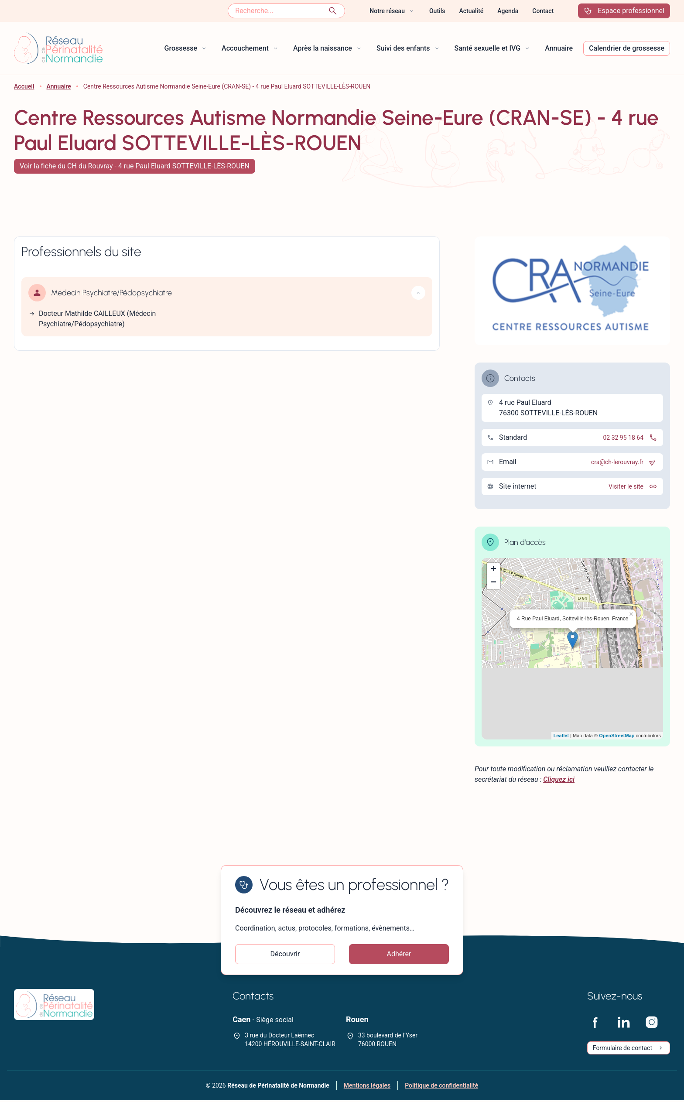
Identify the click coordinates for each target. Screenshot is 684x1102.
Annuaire (59, 86)
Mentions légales (367, 1087)
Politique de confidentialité (441, 1087)
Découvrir (285, 955)
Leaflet (561, 735)
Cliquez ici (559, 779)
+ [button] (493, 569)
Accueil (24, 86)
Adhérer (399, 955)
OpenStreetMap (616, 735)
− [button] (493, 582)
